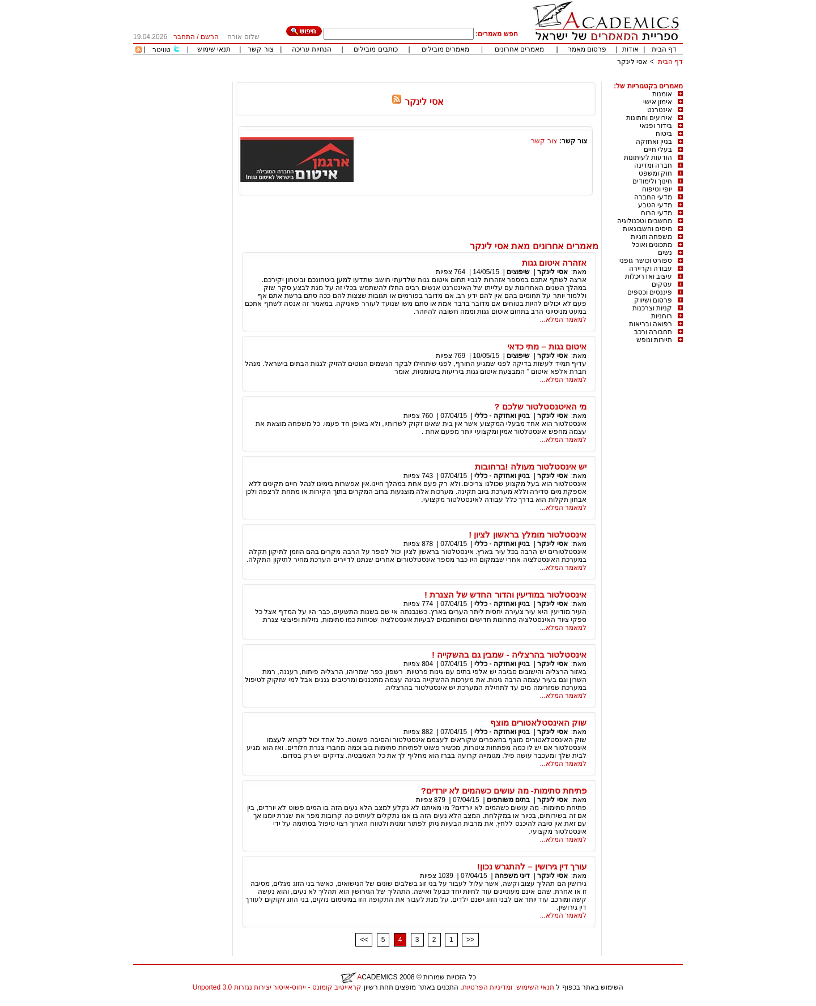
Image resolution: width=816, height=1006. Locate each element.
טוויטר (161, 50)
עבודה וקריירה (650, 268)
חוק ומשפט (655, 173)
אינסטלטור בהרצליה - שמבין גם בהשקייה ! (509, 654)
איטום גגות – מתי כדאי (546, 346)
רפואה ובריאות (650, 324)
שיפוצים (518, 272)
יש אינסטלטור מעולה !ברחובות (531, 466)
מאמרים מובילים (445, 49)
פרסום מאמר (587, 49)
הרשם (210, 37)
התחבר (184, 37)
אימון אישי (657, 102)
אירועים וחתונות (649, 118)
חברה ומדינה (653, 165)
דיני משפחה (512, 876)
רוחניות (661, 316)
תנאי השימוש (535, 987)
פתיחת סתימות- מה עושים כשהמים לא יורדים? (503, 790)
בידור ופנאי (656, 126)
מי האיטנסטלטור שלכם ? (540, 406)
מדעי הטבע (655, 205)
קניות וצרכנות (652, 308)
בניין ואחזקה (654, 142)
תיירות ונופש (654, 340)
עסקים (662, 284)
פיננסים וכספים (649, 292)
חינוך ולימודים (652, 181)
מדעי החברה (653, 197)
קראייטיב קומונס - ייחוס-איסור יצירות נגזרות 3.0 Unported (277, 987)
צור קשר (260, 49)
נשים (665, 253)
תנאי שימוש (214, 49)
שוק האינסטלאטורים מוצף (538, 722)
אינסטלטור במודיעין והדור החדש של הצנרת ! (505, 594)
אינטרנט (659, 110)
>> (470, 940)
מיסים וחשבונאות (647, 229)
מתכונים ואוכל (652, 245)
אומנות (662, 94)
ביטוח (664, 134)
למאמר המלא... (563, 319)
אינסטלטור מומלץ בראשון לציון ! (527, 534)
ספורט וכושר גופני (645, 261)
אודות (630, 49)
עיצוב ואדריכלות (648, 276)
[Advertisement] (476, 78)
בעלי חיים (658, 150)
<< (364, 940)
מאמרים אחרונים (519, 49)
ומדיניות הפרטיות (487, 987)
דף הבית (664, 49)
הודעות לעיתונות (648, 157)
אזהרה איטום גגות (554, 262)
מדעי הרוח (656, 213)
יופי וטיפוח (657, 189)
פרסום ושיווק (653, 300)
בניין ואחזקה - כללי (502, 416)
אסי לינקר (632, 62)
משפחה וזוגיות (651, 237)
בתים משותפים (508, 800)
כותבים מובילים (375, 49)
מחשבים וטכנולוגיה (644, 221)
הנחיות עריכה (312, 49)
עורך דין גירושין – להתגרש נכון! (531, 866)
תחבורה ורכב (653, 332)
